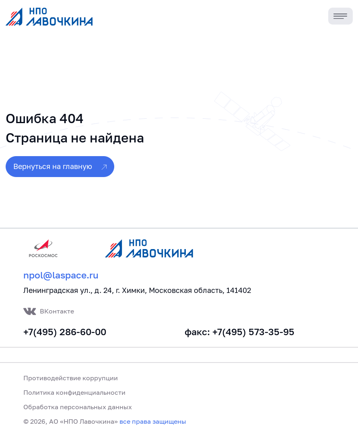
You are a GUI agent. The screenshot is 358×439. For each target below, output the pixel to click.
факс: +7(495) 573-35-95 (239, 331)
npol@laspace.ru (61, 275)
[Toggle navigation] (340, 16)
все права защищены (152, 421)
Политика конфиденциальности (74, 392)
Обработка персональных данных (77, 407)
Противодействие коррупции (70, 378)
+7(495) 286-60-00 (64, 331)
